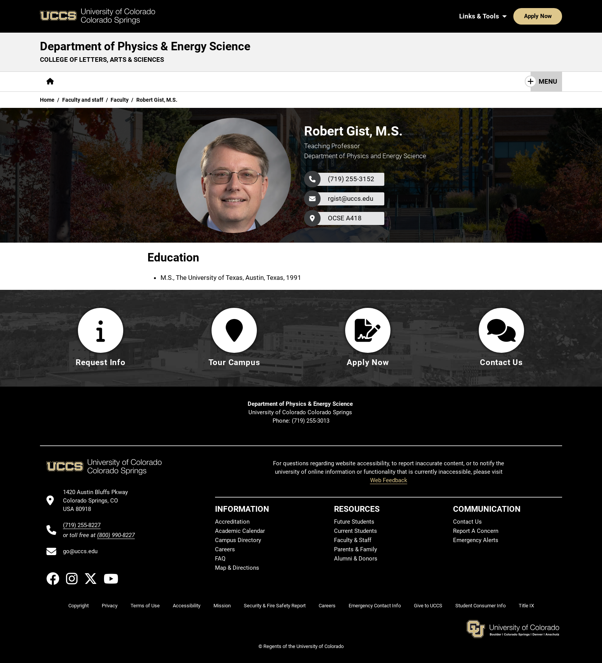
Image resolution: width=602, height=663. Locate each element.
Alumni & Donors (355, 558)
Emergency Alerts (475, 540)
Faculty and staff (82, 100)
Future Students (354, 521)
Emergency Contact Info (375, 605)
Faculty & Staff (352, 540)
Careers (225, 549)
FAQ (220, 558)
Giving (283, 81)
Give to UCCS (428, 605)
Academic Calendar (240, 530)
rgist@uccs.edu (350, 198)
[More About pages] (81, 81)
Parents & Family (355, 549)
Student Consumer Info (480, 605)
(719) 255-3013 (310, 420)
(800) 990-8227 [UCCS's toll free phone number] (116, 535)
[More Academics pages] (131, 81)
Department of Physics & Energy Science (145, 46)
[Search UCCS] (553, 16)
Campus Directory (238, 540)
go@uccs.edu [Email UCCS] (80, 551)
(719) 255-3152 (351, 179)
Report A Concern (475, 530)
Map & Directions (237, 567)
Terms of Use (145, 605)
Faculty (120, 100)
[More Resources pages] (239, 81)
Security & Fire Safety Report (275, 605)
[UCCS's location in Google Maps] (99, 501)
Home (47, 100)
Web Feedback (388, 480)
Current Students (355, 530)
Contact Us (322, 81)
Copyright (78, 605)
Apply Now (514, 16)
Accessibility (186, 605)
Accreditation (232, 521)
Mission (222, 605)
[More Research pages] (186, 81)
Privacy (109, 605)
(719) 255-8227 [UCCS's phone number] (82, 525)
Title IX (526, 605)
